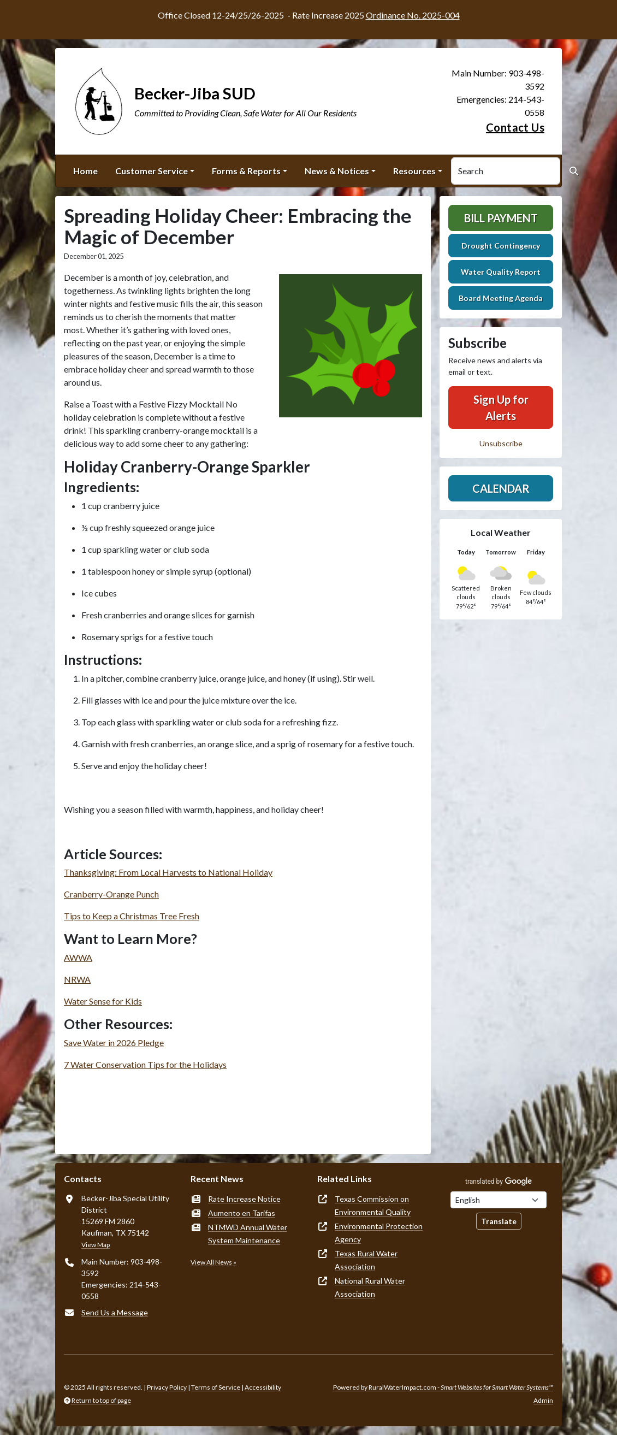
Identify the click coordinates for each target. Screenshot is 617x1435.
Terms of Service (215, 1387)
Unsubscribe (501, 443)
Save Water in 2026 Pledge (114, 1042)
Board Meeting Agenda (501, 298)
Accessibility (263, 1387)
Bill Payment (501, 218)
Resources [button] (414, 171)
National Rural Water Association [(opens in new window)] (370, 1287)
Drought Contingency (500, 245)
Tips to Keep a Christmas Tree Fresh (131, 916)
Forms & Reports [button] (246, 171)
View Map (95, 1245)
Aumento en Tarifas (241, 1213)
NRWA (77, 979)
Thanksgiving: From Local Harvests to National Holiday (168, 872)
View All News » (213, 1262)
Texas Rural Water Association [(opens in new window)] (366, 1260)
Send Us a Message (114, 1312)
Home (85, 171)
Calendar (501, 488)
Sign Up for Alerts (501, 407)
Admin (543, 1400)
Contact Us (515, 127)
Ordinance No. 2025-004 (413, 15)
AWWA (78, 957)
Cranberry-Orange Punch (111, 894)
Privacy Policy (167, 1387)
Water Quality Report (501, 271)
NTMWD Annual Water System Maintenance (247, 1234)
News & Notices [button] (337, 171)
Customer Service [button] (151, 171)
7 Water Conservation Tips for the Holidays (145, 1064)
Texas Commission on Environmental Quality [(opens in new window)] (373, 1205)
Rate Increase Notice (244, 1198)
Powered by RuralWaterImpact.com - (443, 1387)
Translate (499, 1221)
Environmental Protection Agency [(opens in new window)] (379, 1232)
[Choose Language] (498, 1199)
